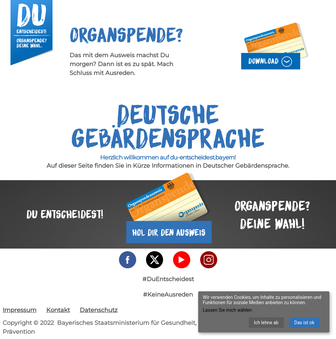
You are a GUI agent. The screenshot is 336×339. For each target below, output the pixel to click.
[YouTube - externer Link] (181, 259)
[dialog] (263, 311)
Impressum (19, 310)
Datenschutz (98, 310)
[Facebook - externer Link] (127, 259)
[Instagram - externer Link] (208, 259)
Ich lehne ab (266, 322)
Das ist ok (304, 322)
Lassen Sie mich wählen (227, 310)
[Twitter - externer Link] (154, 259)
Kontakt (58, 310)
